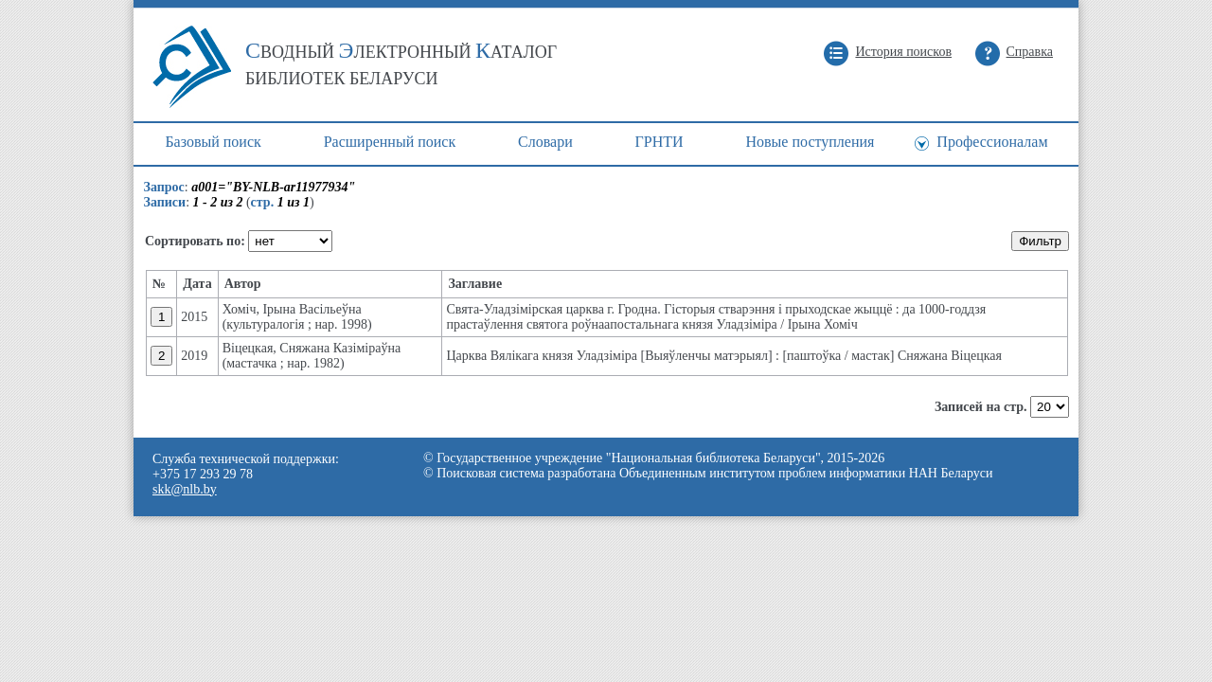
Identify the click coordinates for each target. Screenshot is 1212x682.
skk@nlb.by (184, 489)
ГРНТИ (659, 142)
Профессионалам (991, 142)
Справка (1030, 52)
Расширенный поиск (390, 142)
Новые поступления (809, 142)
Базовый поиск (212, 142)
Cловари (545, 142)
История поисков (903, 52)
